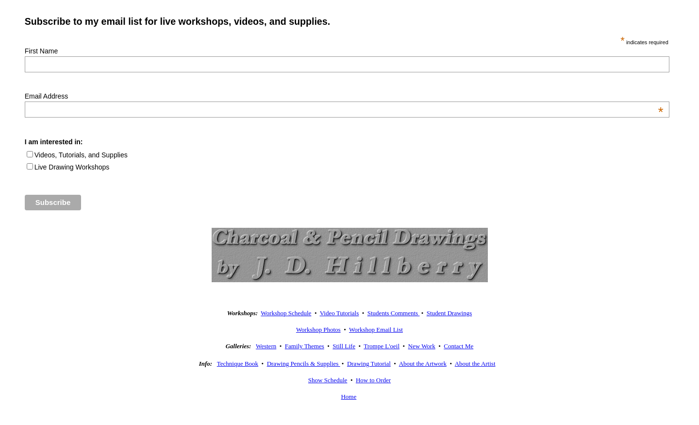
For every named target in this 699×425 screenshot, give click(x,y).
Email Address (344, 96)
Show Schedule (328, 380)
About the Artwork (423, 363)
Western (266, 346)
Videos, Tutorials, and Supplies (81, 155)
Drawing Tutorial (369, 363)
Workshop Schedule (286, 313)
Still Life (344, 346)
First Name (41, 51)
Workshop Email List (376, 329)
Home (348, 396)
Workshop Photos (318, 329)
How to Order (373, 380)
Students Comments (393, 313)
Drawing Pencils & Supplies (303, 363)
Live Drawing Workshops (72, 167)
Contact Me (458, 346)
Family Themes (304, 346)
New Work (421, 346)
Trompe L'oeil (381, 346)
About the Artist (475, 363)
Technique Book (237, 363)
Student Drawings (449, 313)
